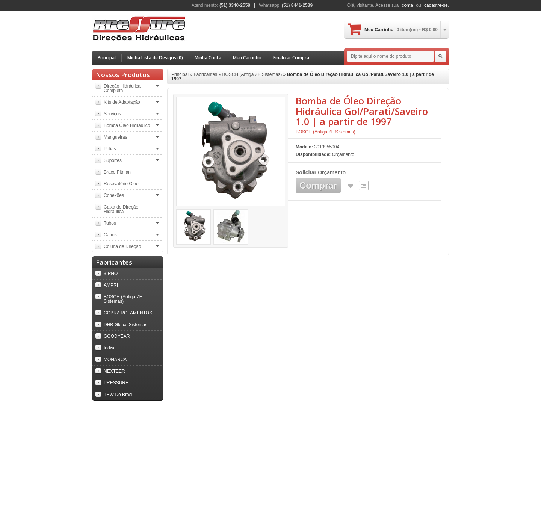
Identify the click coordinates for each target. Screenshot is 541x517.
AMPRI (111, 285)
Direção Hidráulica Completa (122, 88)
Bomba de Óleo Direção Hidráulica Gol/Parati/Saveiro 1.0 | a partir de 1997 (302, 77)
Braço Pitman (117, 172)
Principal (107, 57)
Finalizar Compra (291, 57)
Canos (110, 234)
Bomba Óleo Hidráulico (127, 125)
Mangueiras (115, 137)
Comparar (364, 185)
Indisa (110, 348)
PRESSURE (116, 382)
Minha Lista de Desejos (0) (155, 57)
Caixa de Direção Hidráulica (121, 209)
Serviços (112, 113)
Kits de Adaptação (122, 102)
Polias (110, 148)
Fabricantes (205, 74)
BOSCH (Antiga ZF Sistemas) (123, 299)
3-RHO (111, 273)
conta (407, 5)
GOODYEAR (117, 336)
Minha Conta (208, 57)
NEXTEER (114, 371)
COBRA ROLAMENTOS (128, 313)
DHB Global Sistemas (125, 324)
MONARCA (115, 359)
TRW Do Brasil (118, 394)
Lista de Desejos (350, 185)
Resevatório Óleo (121, 183)
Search (440, 56)
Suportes (113, 160)
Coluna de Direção (122, 246)
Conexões (114, 195)
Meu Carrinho (401, 29)
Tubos (110, 223)
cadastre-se (436, 5)
